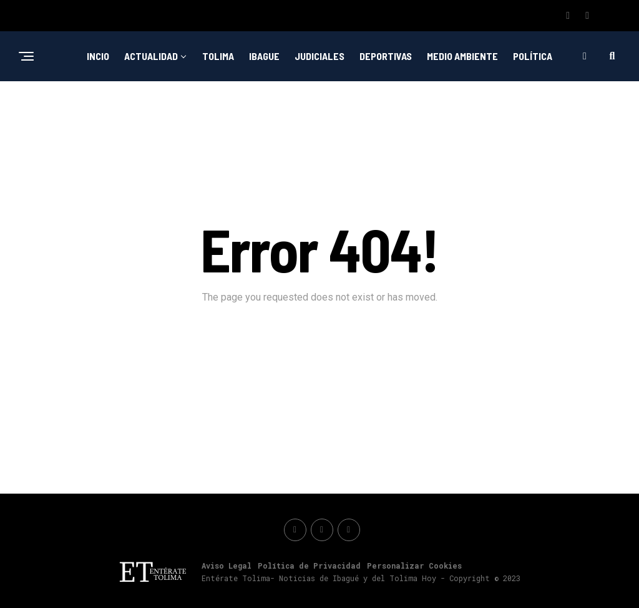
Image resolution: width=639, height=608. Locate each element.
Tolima (218, 56)
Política (532, 56)
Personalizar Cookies (414, 566)
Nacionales (365, 107)
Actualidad (151, 56)
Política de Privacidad (309, 566)
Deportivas (385, 56)
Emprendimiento (285, 107)
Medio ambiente (462, 56)
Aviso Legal (226, 566)
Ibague (264, 56)
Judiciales (319, 56)
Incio (98, 56)
